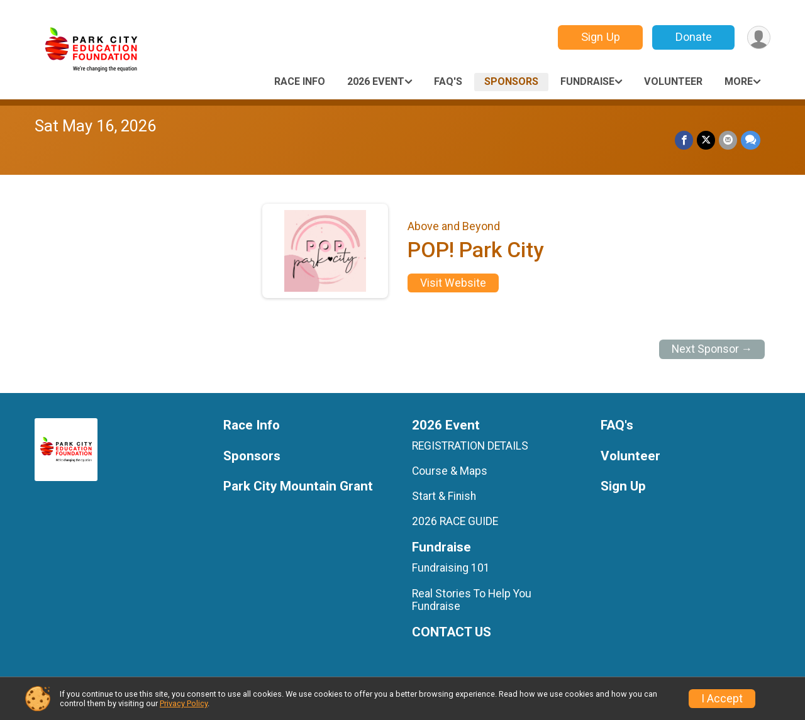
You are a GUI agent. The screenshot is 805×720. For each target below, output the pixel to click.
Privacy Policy (184, 703)
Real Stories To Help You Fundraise (471, 599)
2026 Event (375, 81)
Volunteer (673, 81)
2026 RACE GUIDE (455, 521)
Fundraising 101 (451, 568)
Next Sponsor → (712, 349)
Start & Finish (444, 496)
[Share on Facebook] (684, 140)
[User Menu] (758, 37)
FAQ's (448, 81)
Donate (693, 36)
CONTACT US (451, 632)
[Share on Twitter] (706, 140)
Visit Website (453, 283)
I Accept (722, 698)
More (738, 81)
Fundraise (587, 81)
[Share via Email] (728, 140)
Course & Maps (449, 471)
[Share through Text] (750, 140)
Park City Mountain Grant (298, 486)
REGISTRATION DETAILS (470, 446)
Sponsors (511, 81)
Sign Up (600, 36)
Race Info (299, 81)
